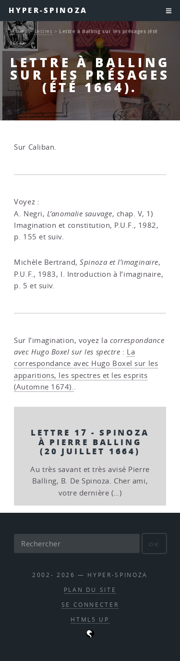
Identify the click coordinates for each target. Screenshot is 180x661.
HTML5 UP (90, 619)
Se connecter (90, 604)
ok (154, 544)
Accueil (19, 31)
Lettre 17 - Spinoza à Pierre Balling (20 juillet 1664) (90, 441)
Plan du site (90, 589)
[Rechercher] (77, 543)
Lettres (44, 31)
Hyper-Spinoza (48, 10)
